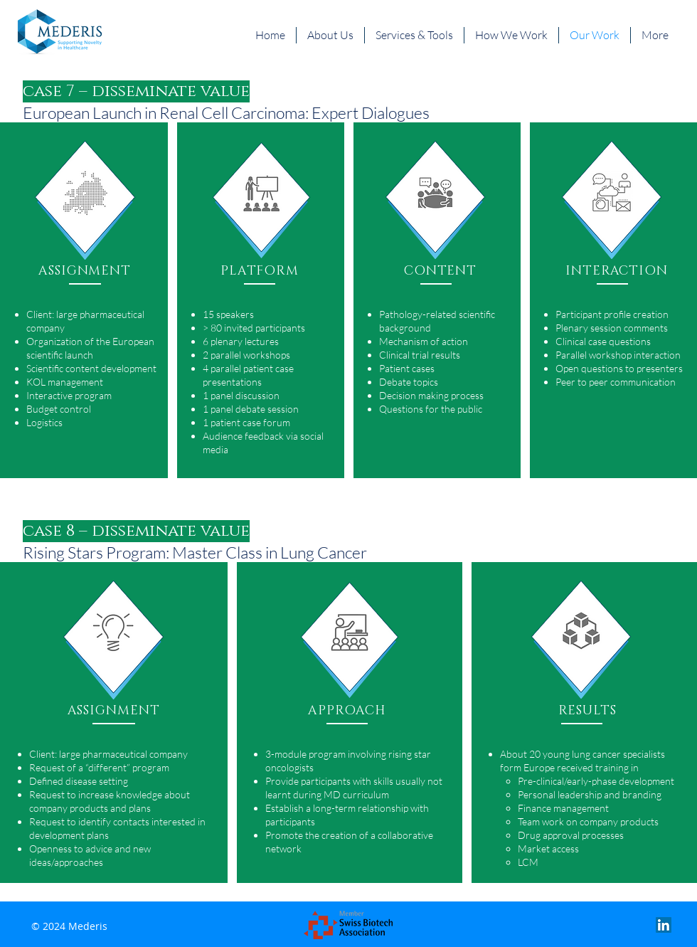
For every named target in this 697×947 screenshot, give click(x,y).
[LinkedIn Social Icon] (663, 925)
